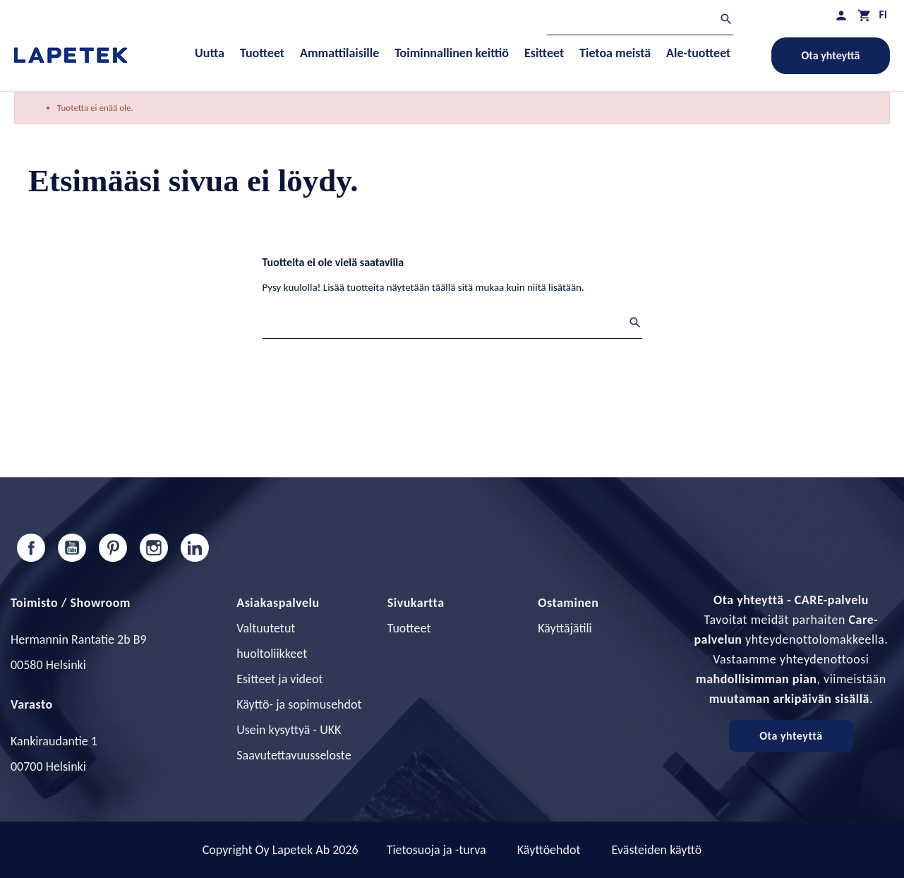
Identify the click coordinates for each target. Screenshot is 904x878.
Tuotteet (409, 628)
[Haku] (640, 20)
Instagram (154, 548)
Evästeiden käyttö (657, 850)
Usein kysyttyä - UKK (288, 730)
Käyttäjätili (564, 628)
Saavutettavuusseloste (293, 755)
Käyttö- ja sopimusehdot (298, 704)
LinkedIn (195, 548)
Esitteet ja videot (279, 679)
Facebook (31, 548)
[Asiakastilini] (841, 15)
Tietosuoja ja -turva (436, 850)
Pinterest (113, 548)
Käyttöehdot (549, 850)
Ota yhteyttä (831, 55)
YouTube (72, 548)
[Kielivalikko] (883, 14)
